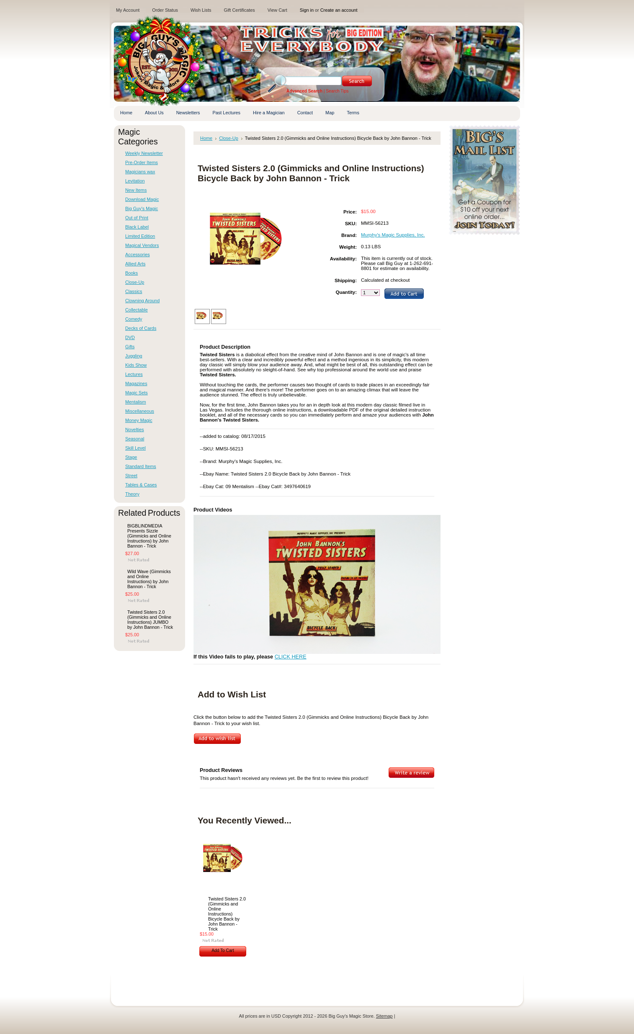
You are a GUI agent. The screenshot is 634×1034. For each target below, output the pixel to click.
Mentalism (135, 401)
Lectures (134, 374)
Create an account (339, 10)
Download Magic (142, 199)
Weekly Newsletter (144, 153)
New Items (136, 190)
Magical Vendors (142, 245)
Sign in (307, 10)
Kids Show (136, 365)
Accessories (137, 254)
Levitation (135, 180)
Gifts (129, 346)
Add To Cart (222, 950)
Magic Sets (136, 392)
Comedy (133, 319)
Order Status (165, 10)
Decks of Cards (140, 328)
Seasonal (134, 438)
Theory (132, 493)
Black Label (137, 226)
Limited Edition (140, 236)
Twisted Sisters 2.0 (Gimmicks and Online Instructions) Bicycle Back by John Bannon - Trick (227, 913)
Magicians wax (140, 171)
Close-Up (134, 282)
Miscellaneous (139, 411)
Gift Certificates (239, 10)
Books (131, 272)
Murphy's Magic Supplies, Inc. (393, 234)
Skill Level (135, 447)
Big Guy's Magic (141, 208)
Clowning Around (142, 300)
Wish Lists (201, 10)
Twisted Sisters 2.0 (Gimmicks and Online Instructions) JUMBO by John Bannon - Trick (150, 620)
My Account (127, 10)
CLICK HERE (291, 657)
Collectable (136, 309)
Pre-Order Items (141, 162)
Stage (131, 457)
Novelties (134, 429)
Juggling (133, 355)
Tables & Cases (141, 484)
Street (131, 475)
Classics (133, 291)
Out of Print (136, 217)
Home (206, 138)
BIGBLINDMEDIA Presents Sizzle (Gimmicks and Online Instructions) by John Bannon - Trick (149, 535)
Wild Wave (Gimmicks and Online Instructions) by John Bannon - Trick (149, 579)
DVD (130, 337)
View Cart (277, 10)
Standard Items (140, 466)
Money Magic (138, 420)
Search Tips (337, 91)
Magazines (136, 383)
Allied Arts (135, 263)
